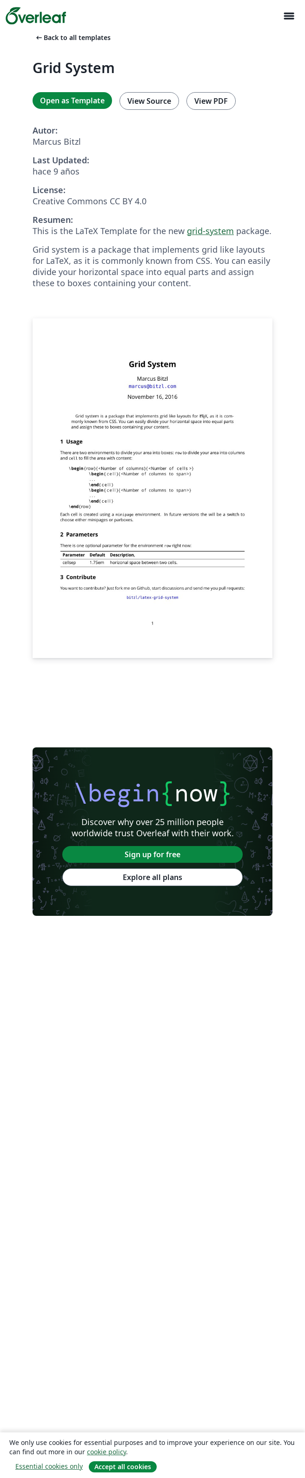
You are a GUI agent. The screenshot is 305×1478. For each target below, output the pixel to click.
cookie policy (106, 1451)
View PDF (211, 101)
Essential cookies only (49, 1466)
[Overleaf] (36, 16)
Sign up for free (152, 854)
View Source (149, 101)
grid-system (210, 230)
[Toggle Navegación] (288, 16)
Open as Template (72, 100)
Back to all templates (72, 37)
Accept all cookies (122, 1466)
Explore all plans (152, 877)
